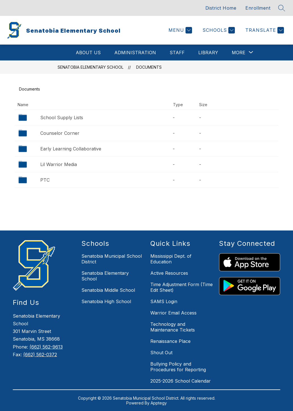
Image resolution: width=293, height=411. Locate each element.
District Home (221, 8)
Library (208, 52)
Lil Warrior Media (58, 164)
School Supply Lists (61, 117)
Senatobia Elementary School (90, 67)
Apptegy (159, 402)
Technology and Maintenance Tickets (172, 327)
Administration (135, 52)
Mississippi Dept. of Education (170, 259)
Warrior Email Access (173, 313)
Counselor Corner (59, 133)
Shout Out (161, 352)
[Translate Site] (264, 30)
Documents (149, 67)
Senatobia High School (106, 301)
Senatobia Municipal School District (111, 259)
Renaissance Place (170, 341)
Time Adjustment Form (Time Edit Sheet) (181, 287)
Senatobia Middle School (108, 290)
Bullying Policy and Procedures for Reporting (178, 366)
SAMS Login (163, 301)
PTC (45, 180)
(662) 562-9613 (46, 347)
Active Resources (169, 273)
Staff (177, 52)
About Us (88, 52)
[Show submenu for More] (238, 52)
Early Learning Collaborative (70, 149)
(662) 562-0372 (40, 354)
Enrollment (257, 8)
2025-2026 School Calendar (180, 381)
